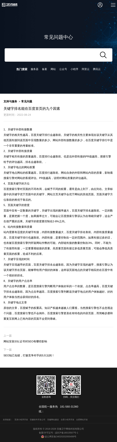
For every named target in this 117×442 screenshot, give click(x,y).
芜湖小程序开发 (21, 419)
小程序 (74, 69)
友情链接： (8, 419)
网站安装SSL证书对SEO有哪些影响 (25, 341)
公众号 (63, 69)
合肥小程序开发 (67, 419)
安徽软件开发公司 (37, 419)
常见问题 (26, 101)
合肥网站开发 (82, 419)
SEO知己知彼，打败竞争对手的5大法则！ (29, 355)
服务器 (34, 69)
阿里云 (86, 69)
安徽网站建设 (53, 419)
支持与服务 (10, 101)
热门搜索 (21, 69)
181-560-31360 (69, 406)
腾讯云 (97, 69)
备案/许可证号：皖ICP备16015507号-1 (58, 432)
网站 (53, 69)
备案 (44, 69)
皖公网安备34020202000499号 (58, 436)
